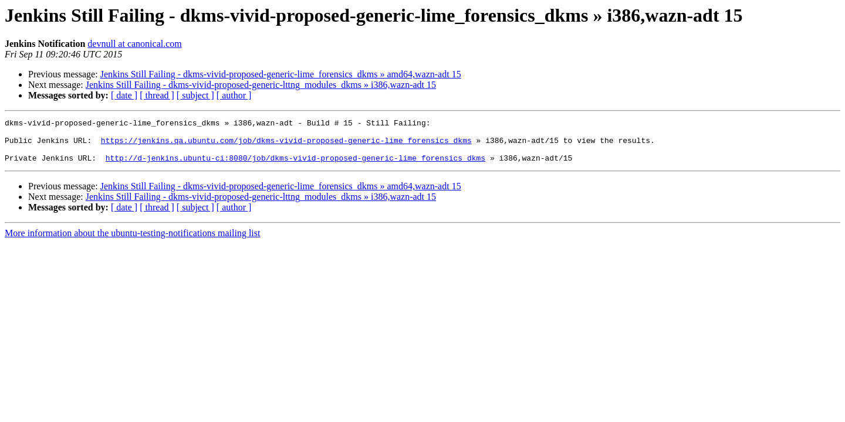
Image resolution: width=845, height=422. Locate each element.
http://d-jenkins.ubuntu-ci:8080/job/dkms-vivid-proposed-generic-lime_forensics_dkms (295, 166)
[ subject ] (195, 95)
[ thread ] (157, 95)
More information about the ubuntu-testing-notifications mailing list (132, 242)
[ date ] (124, 95)
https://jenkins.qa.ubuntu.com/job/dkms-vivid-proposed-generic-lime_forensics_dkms (286, 145)
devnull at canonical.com (134, 44)
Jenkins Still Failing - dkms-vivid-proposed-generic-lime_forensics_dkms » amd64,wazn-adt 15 (280, 74)
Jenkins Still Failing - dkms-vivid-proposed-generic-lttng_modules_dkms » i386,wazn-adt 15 (261, 85)
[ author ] (234, 95)
